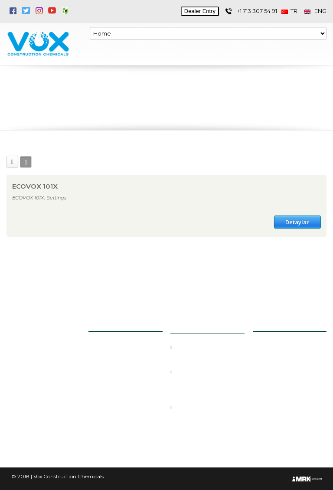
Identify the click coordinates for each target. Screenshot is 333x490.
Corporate (109, 361)
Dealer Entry (199, 11)
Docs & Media (116, 389)
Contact (107, 417)
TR (292, 11)
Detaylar (297, 222)
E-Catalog (109, 403)
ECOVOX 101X (35, 186)
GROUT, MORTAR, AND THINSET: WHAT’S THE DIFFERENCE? (206, 380)
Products (108, 375)
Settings (56, 198)
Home (104, 347)
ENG (315, 11)
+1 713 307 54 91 (257, 11)
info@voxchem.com (290, 354)
